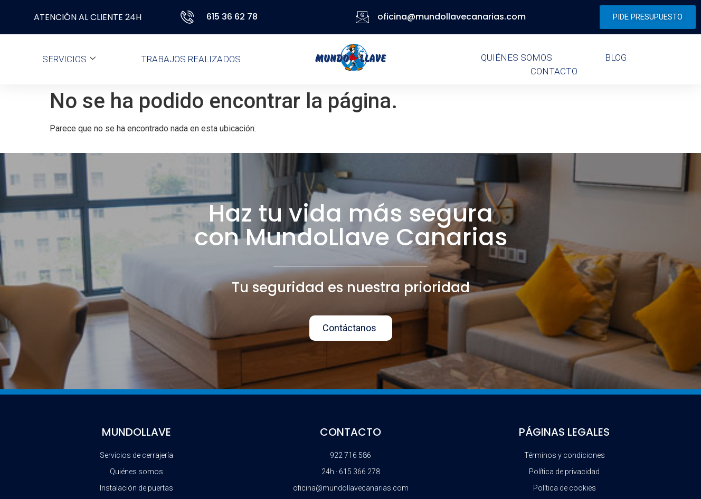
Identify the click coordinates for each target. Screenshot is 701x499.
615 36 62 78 (232, 17)
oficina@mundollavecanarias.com (451, 17)
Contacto (554, 71)
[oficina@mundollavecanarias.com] (362, 17)
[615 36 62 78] (189, 17)
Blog (616, 57)
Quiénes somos (516, 57)
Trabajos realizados (191, 59)
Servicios (69, 59)
